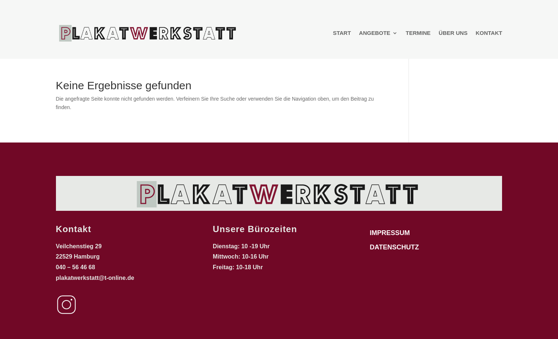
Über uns (453, 33)
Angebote (374, 33)
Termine (418, 33)
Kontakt (489, 33)
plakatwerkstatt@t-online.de (96, 278)
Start (342, 33)
